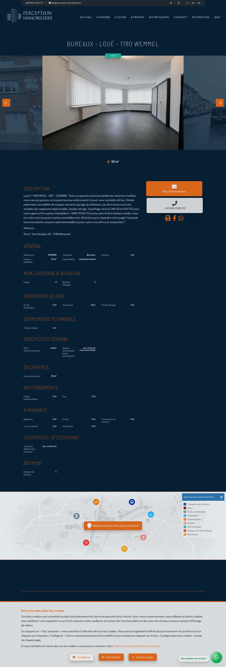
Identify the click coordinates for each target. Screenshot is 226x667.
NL (199, 3)
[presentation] (6, 103)
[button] (203, 497)
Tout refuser (113, 657)
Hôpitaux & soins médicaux (199, 530)
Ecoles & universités (196, 511)
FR (187, 3)
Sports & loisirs (194, 526)
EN (193, 3)
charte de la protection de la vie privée (136, 645)
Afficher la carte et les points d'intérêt (113, 525)
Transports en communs (198, 504)
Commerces (192, 515)
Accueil (86, 16)
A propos (137, 16)
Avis (217, 16)
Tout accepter (145, 657)
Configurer (83, 657)
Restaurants (192, 534)
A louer (120, 16)
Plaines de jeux (194, 519)
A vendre (103, 16)
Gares (190, 508)
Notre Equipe (159, 16)
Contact (180, 16)
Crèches (191, 523)
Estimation (201, 16)
